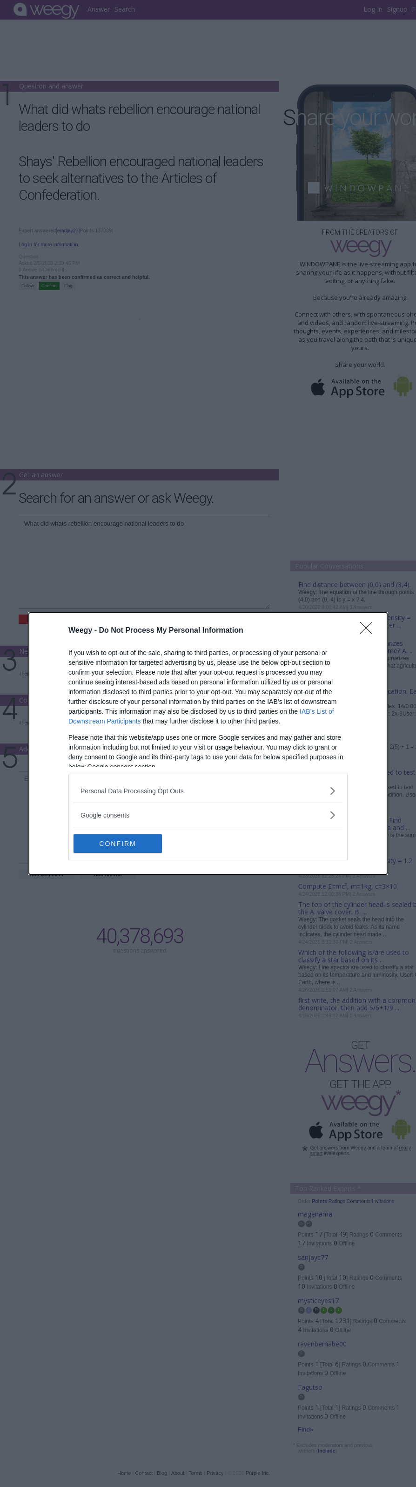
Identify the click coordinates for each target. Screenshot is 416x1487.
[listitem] (208, 791)
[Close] (369, 631)
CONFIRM (117, 843)
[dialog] (208, 743)
